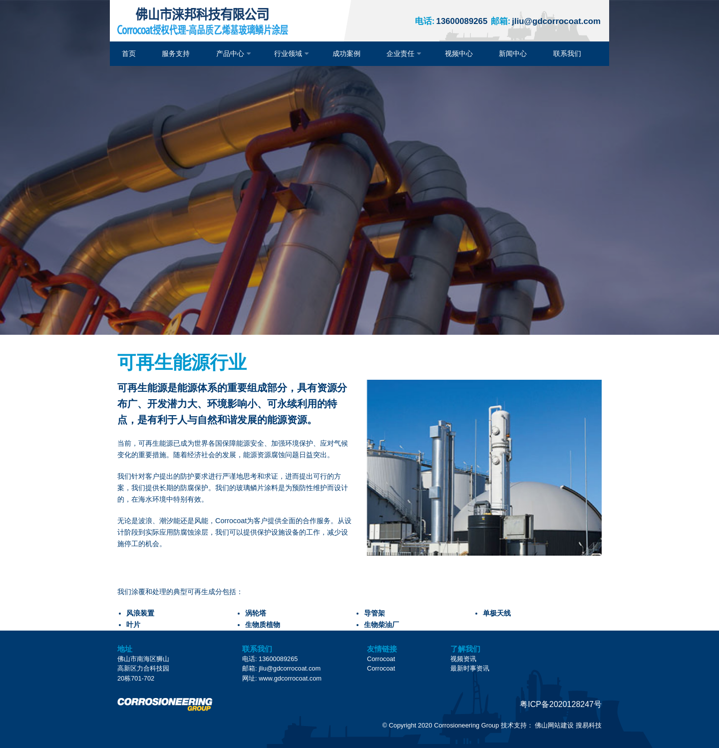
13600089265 (451, 21)
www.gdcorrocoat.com (290, 678)
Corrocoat (381, 659)
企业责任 (400, 53)
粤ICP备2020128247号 (561, 704)
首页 (129, 53)
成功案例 (346, 53)
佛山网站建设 (554, 725)
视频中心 (459, 53)
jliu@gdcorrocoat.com (546, 21)
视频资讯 (463, 659)
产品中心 (230, 53)
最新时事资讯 (469, 668)
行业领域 (288, 53)
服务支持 (176, 53)
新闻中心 (513, 53)
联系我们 (567, 53)
